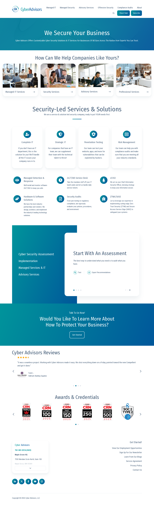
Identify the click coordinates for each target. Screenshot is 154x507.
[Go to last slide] (13, 414)
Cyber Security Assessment (73, 290)
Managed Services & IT (78, 290)
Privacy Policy (136, 465)
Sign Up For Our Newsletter (130, 452)
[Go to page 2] (78, 424)
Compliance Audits (125, 7)
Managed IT (51, 7)
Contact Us (137, 470)
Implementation (76, 290)
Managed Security (67, 7)
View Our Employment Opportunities (127, 448)
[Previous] (126, 290)
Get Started (77, 335)
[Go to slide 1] (73, 385)
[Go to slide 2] (75, 385)
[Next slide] (140, 371)
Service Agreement (134, 461)
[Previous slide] (13, 371)
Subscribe (136, 13)
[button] (113, 13)
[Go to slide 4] (80, 385)
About (139, 7)
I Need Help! (123, 13)
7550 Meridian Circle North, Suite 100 (28, 459)
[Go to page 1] (75, 424)
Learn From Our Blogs (133, 457)
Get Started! (136, 442)
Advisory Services (86, 7)
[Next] (129, 290)
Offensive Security (105, 7)
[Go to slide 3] (78, 385)
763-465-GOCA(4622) (23, 450)
